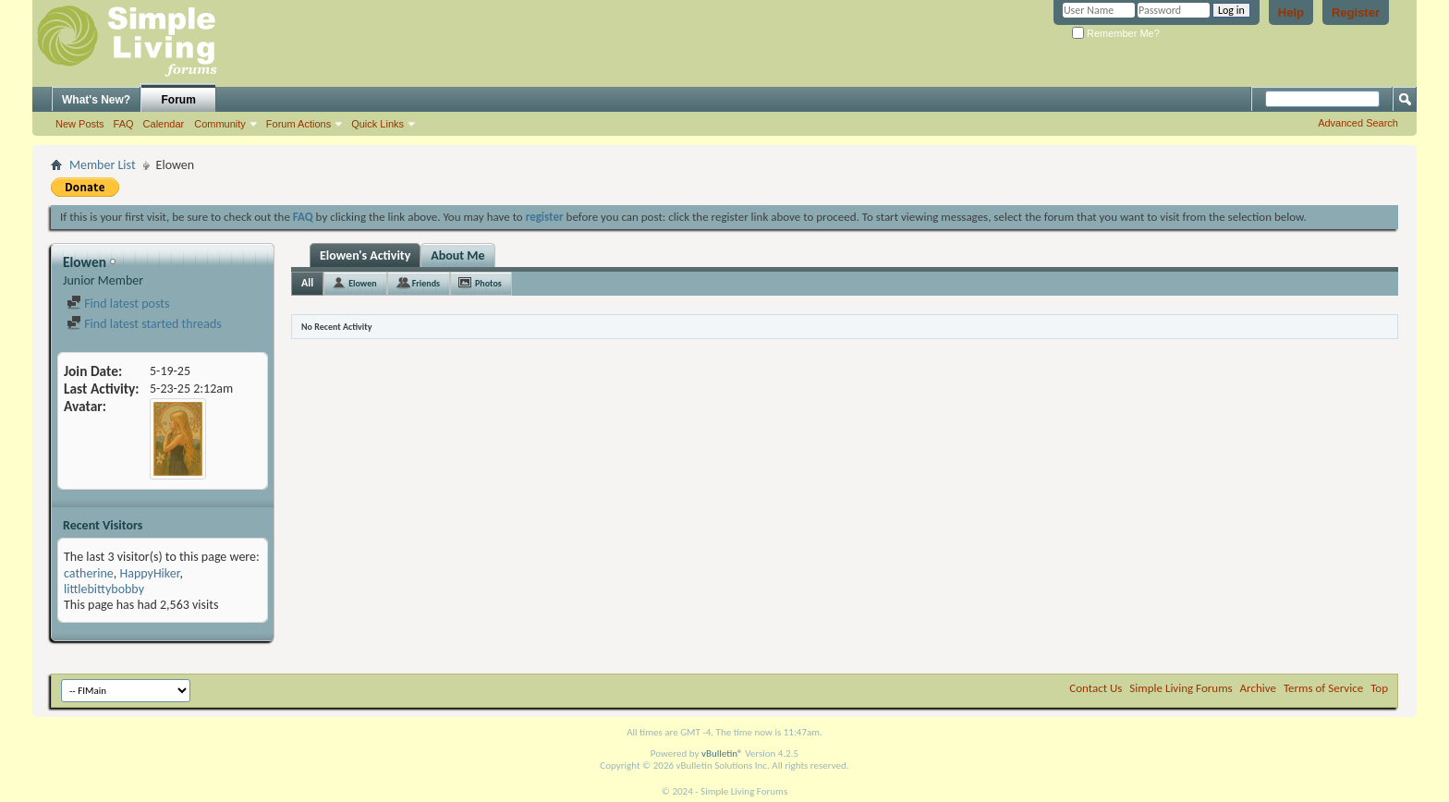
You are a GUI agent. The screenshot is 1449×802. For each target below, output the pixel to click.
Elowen (362, 283)
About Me (457, 255)
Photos (488, 283)
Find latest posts (118, 303)
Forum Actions (298, 123)
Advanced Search (1358, 122)
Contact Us (1095, 688)
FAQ (124, 123)
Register (1356, 12)
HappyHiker (149, 573)
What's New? (96, 99)
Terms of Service (1323, 688)
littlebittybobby (104, 589)
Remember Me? (1116, 33)
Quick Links (377, 123)
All (307, 282)
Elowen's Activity (365, 255)
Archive (1258, 688)
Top (1379, 688)
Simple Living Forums (1180, 688)
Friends (426, 283)
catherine (89, 573)
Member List (102, 165)
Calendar (164, 123)
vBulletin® (722, 753)
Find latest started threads (144, 324)
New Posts (79, 123)
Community (220, 123)
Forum (179, 99)
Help (1291, 12)
